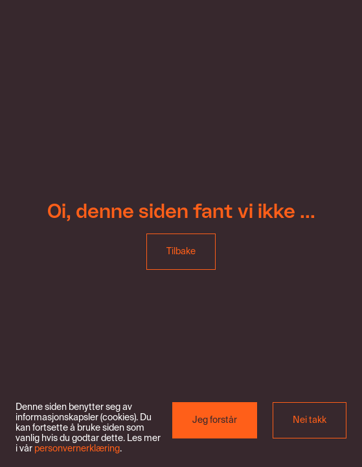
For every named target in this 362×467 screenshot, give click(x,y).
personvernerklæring (77, 448)
